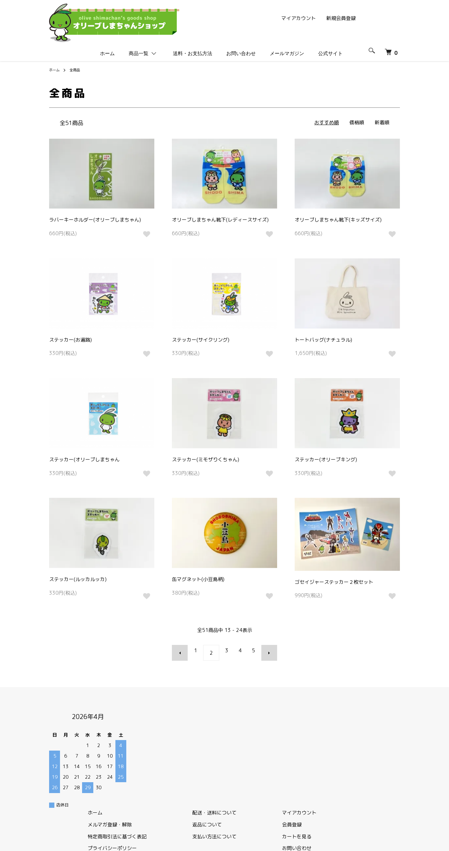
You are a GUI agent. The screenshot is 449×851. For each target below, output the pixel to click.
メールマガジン (287, 53)
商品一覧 (138, 53)
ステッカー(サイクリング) (200, 339)
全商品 (78, 70)
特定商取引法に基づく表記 (228, 735)
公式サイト (333, 54)
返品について (304, 723)
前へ (184, 650)
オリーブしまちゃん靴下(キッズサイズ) (338, 219)
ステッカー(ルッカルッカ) (78, 579)
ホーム (107, 53)
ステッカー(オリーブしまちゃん (84, 459)
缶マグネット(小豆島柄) (198, 579)
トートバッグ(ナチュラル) (323, 339)
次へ (264, 650)
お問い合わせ (241, 53)
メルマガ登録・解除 (221, 723)
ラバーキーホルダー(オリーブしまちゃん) (95, 219)
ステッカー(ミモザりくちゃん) (205, 459)
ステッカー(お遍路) (70, 339)
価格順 (356, 122)
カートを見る (380, 735)
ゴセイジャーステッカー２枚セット (334, 582)
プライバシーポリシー (223, 746)
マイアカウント (298, 18)
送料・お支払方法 (192, 53)
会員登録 (375, 723)
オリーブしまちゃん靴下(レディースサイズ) (220, 219)
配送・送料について (312, 711)
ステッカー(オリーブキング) (326, 459)
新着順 (382, 122)
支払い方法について (312, 735)
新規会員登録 (341, 18)
